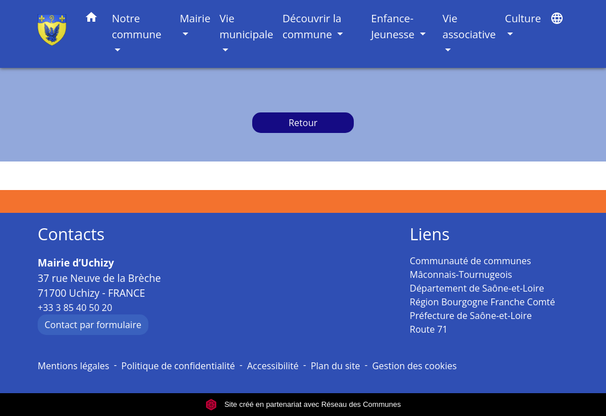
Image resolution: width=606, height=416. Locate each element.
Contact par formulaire (93, 324)
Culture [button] (523, 18)
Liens (430, 234)
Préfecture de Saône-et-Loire (471, 315)
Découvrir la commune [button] (311, 26)
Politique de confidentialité (178, 366)
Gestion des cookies (414, 366)
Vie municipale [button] (246, 26)
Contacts (71, 234)
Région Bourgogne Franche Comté (482, 302)
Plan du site (335, 366)
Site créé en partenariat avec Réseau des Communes (303, 404)
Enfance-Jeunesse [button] (394, 26)
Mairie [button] (195, 18)
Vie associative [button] (469, 26)
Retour (303, 122)
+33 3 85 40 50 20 (75, 307)
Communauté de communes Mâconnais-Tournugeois (470, 268)
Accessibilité (272, 366)
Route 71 (428, 329)
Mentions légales (73, 366)
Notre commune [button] (136, 26)
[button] (91, 19)
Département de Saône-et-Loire (477, 288)
